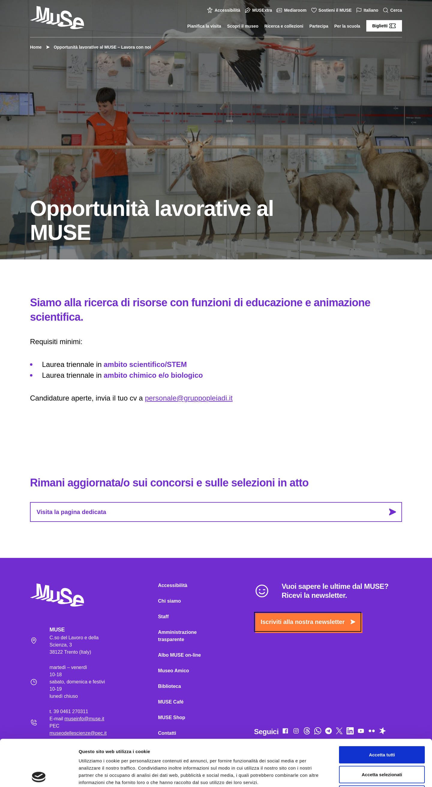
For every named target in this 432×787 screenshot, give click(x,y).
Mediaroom (292, 10)
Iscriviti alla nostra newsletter (308, 622)
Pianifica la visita (204, 26)
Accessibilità (224, 10)
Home (36, 47)
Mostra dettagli (315, 775)
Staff (163, 616)
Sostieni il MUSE (332, 10)
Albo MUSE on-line (179, 655)
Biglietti (384, 25)
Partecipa (318, 26)
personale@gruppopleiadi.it (189, 398)
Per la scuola (347, 26)
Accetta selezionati (382, 728)
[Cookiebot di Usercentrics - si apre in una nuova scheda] (39, 775)
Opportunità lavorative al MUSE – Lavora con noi (99, 47)
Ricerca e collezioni (283, 26)
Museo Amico (173, 670)
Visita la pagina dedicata (216, 512)
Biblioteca (169, 686)
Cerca (393, 10)
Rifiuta (382, 747)
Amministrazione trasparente (177, 636)
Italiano (368, 10)
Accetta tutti (382, 708)
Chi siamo (169, 601)
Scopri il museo (242, 26)
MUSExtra (259, 10)
